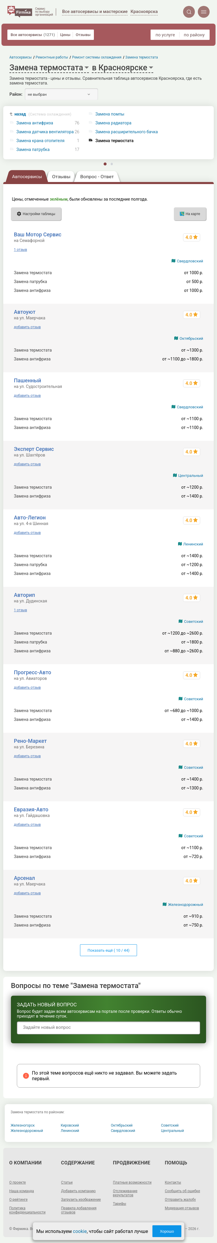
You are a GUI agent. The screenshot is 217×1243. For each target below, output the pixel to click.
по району (194, 35)
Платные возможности (132, 1182)
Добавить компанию (78, 1191)
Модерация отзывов (182, 1208)
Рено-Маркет (30, 741)
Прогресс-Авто (32, 672)
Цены (65, 35)
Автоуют (24, 312)
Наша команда (21, 1191)
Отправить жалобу (180, 1199)
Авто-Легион (30, 517)
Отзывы (83, 35)
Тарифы (119, 1204)
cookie (80, 1231)
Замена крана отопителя (41, 141)
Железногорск (23, 1125)
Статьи (67, 1182)
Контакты (173, 1182)
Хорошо (167, 1231)
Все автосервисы (33, 35)
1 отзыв (20, 250)
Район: (15, 94)
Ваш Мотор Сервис (37, 234)
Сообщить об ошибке (182, 1191)
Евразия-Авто (31, 809)
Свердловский (190, 261)
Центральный (190, 475)
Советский (193, 621)
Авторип (24, 595)
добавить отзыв (27, 327)
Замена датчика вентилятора (45, 132)
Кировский (70, 1125)
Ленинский (193, 544)
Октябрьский (191, 338)
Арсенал (24, 878)
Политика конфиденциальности (27, 1210)
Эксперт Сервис (34, 449)
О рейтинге (18, 1199)
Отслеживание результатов (125, 1193)
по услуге (165, 35)
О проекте (17, 1182)
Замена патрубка (33, 149)
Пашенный (27, 380)
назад (42, 114)
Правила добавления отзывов (79, 1210)
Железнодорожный (185, 904)
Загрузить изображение (81, 1199)
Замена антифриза (35, 123)
